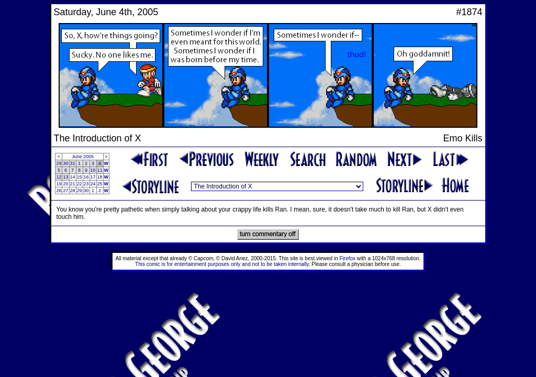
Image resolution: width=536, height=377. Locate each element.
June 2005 (83, 156)
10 (93, 170)
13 (65, 177)
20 (65, 183)
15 (79, 177)
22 (79, 183)
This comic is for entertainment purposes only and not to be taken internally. (222, 264)
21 (72, 183)
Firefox (348, 258)
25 (100, 183)
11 (100, 170)
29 (58, 163)
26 (58, 190)
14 (72, 177)
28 (72, 190)
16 (86, 177)
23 (86, 183)
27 (65, 190)
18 (100, 177)
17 (93, 177)
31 (72, 163)
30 (65, 163)
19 (58, 183)
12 (58, 177)
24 (93, 183)
